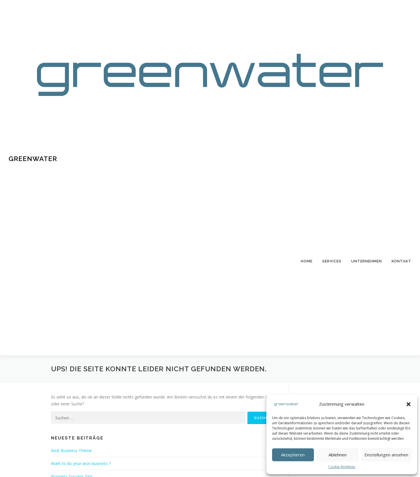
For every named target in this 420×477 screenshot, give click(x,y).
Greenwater (33, 158)
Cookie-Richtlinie (341, 466)
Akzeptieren (293, 455)
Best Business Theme (71, 450)
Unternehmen (366, 261)
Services (331, 261)
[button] (408, 404)
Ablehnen (338, 455)
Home (306, 261)
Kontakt (401, 261)
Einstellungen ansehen (386, 455)
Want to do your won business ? (81, 463)
